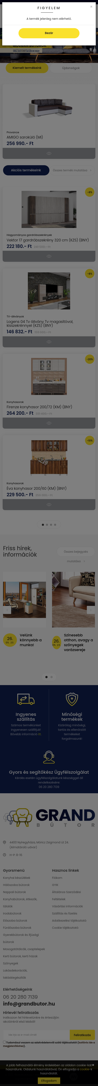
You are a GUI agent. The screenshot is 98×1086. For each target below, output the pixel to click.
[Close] (91, 6)
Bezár (49, 33)
